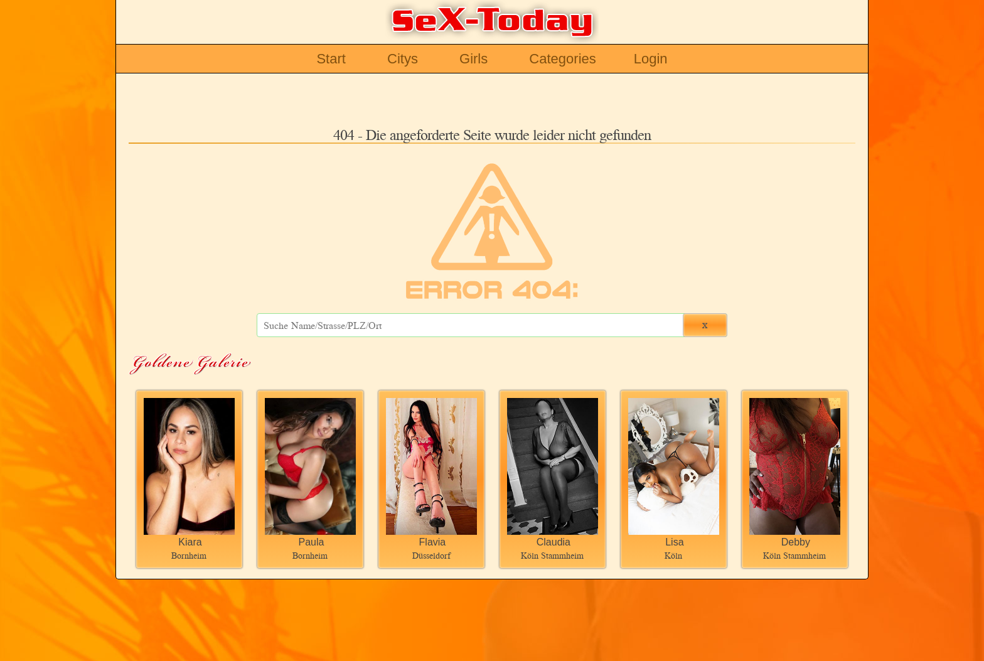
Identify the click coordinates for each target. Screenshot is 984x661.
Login (651, 59)
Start (330, 59)
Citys (402, 59)
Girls (473, 59)
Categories (562, 59)
